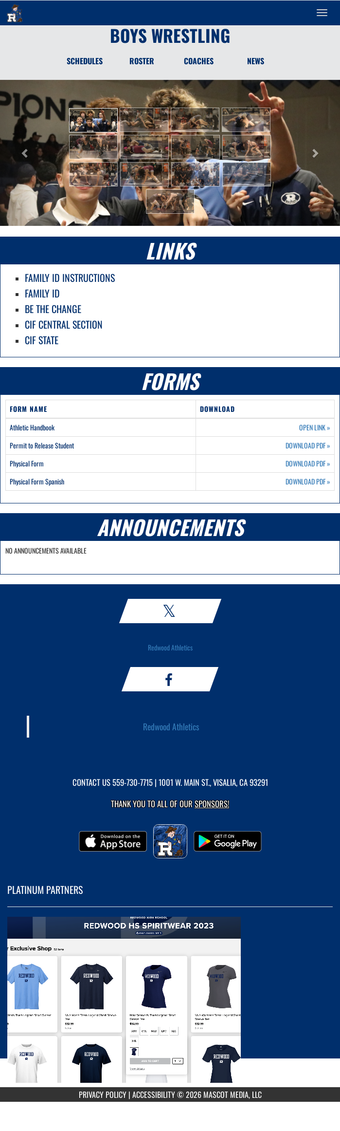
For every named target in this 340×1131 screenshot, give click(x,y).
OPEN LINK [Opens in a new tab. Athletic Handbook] (314, 427)
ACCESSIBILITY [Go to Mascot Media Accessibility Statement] (153, 1094)
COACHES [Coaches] (199, 61)
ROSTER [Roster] (141, 61)
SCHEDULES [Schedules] (85, 61)
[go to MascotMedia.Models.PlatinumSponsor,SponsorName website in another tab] (170, 1004)
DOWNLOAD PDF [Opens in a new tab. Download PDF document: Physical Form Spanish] (308, 481)
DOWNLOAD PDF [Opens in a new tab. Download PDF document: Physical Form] (308, 463)
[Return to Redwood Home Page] (14, 12)
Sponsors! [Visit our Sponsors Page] (212, 803)
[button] (93, 120)
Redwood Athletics (170, 647)
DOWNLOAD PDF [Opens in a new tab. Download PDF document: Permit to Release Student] (308, 445)
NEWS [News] (255, 61)
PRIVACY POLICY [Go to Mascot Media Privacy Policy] (102, 1094)
